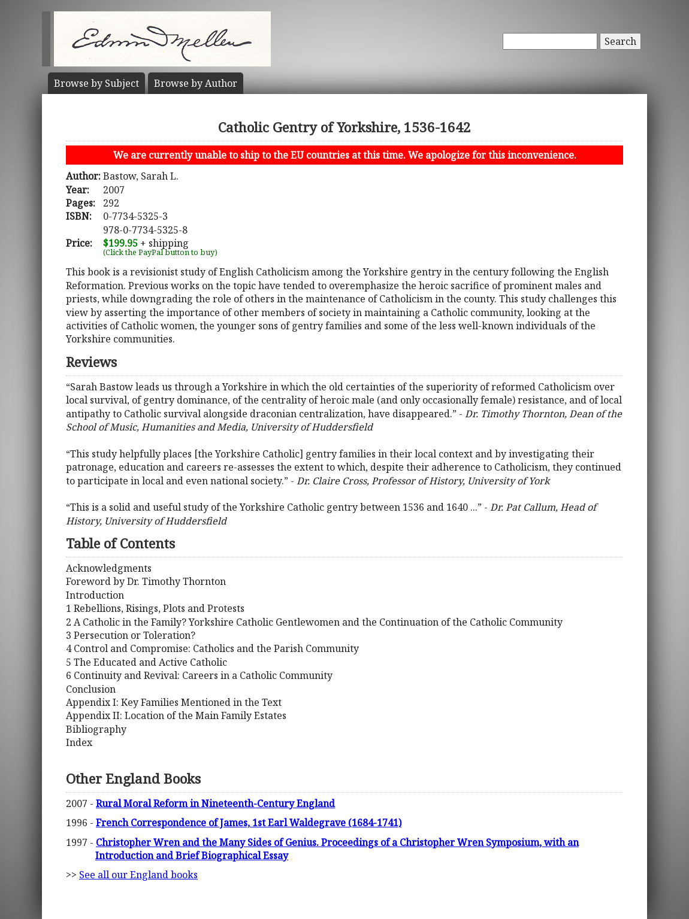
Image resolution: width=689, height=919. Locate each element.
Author (195, 83)
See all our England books (138, 874)
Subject (96, 83)
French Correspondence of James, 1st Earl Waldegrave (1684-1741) (248, 822)
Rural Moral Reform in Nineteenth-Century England (215, 803)
